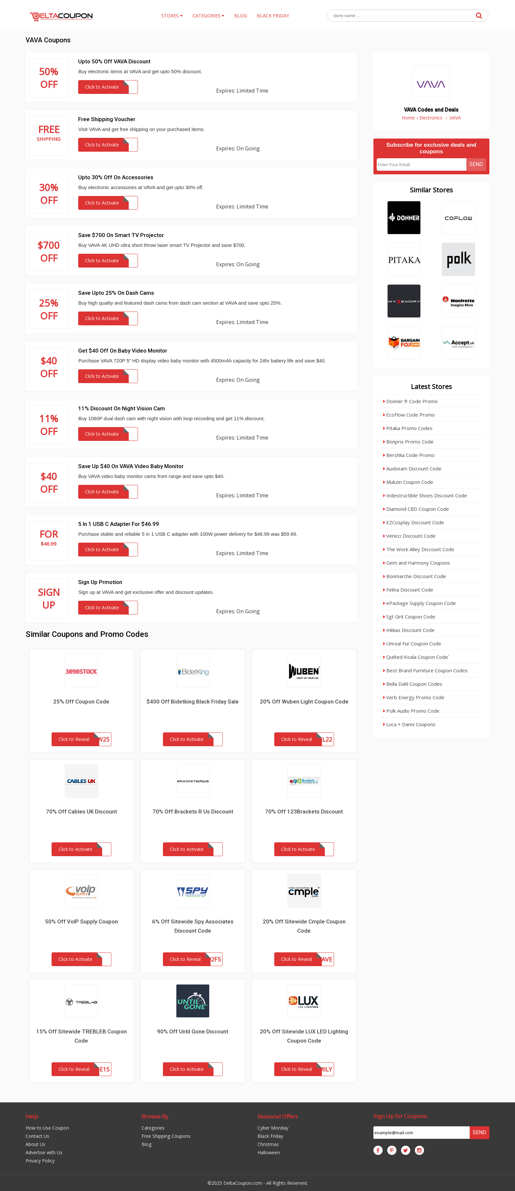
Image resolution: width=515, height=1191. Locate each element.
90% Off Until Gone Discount (192, 1031)
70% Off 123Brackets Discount (304, 811)
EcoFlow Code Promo (409, 414)
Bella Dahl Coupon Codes (412, 684)
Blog (146, 1144)
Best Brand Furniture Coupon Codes (425, 670)
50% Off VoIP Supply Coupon (81, 921)
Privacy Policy (40, 1161)
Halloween (269, 1152)
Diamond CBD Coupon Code (416, 509)
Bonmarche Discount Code (414, 576)
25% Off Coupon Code (81, 701)
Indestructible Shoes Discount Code (425, 495)
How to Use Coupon (47, 1128)
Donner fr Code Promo (410, 401)
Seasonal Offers (278, 1116)
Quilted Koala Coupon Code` (416, 657)
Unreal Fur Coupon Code (412, 643)
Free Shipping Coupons (166, 1136)
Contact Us (37, 1136)
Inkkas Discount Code (409, 630)
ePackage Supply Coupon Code (419, 603)
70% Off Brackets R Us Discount (192, 811)
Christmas (268, 1144)
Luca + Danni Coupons (409, 724)
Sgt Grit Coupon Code (409, 616)
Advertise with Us (44, 1152)
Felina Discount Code (408, 589)
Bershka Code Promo (409, 455)
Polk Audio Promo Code (411, 710)
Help (32, 1116)
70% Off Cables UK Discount (81, 811)
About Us (35, 1144)
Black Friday (270, 1136)
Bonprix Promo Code (408, 441)
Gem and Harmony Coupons (416, 562)
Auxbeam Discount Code (412, 468)
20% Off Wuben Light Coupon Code (304, 701)
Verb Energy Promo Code (413, 697)
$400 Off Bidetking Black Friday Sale (192, 701)
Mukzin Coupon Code (408, 482)
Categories (153, 1128)
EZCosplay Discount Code (413, 522)
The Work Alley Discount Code (418, 549)
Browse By (155, 1116)
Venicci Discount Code (409, 535)
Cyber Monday (273, 1128)
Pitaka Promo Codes (408, 428)
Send (476, 164)
